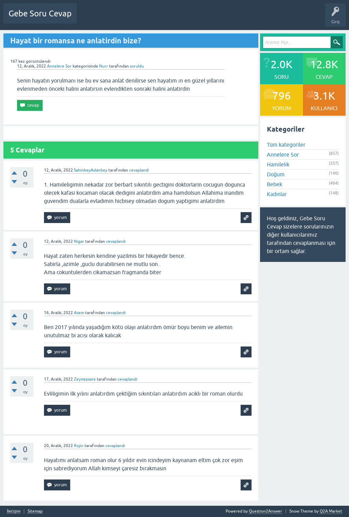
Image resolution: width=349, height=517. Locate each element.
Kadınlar (277, 194)
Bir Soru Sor (208, 18)
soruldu (137, 66)
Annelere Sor (59, 66)
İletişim (13, 511)
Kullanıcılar (180, 18)
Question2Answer (265, 511)
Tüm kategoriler (286, 145)
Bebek (274, 184)
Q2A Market (331, 511)
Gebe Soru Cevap (40, 13)
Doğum (276, 174)
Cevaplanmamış (118, 18)
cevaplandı (139, 170)
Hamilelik (278, 164)
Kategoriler (151, 18)
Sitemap (35, 511)
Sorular (88, 18)
